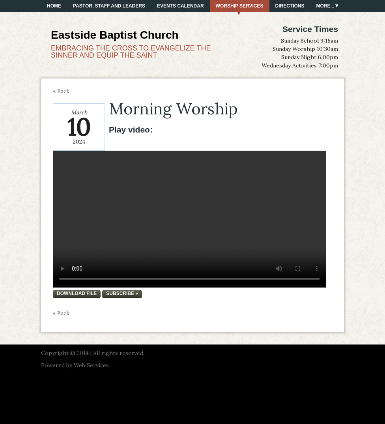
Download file (77, 293)
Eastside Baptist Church (115, 35)
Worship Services (240, 6)
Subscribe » (122, 293)
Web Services (91, 365)
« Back (61, 91)
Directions (290, 6)
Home (54, 6)
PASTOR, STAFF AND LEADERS (109, 6)
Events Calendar (180, 6)
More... (325, 6)
